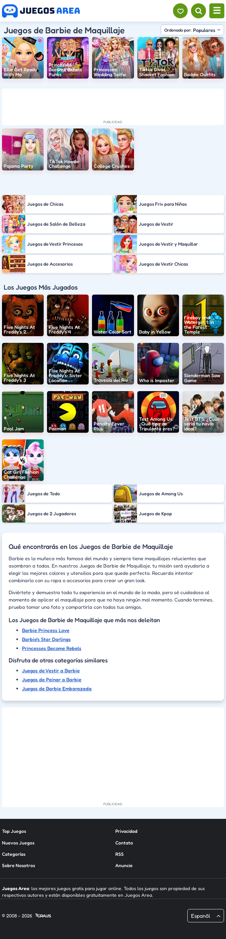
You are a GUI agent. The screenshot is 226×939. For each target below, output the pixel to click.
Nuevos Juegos (18, 842)
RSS (119, 854)
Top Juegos (14, 831)
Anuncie (124, 865)
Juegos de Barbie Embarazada (57, 688)
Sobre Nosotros (18, 865)
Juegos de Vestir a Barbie (51, 670)
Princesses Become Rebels (51, 648)
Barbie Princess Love (45, 630)
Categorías (13, 854)
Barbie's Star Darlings (46, 639)
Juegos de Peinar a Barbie (51, 679)
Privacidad (126, 831)
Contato (124, 842)
